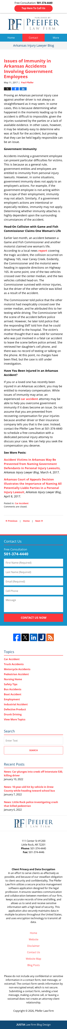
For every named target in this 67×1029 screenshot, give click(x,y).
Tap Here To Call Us (33, 8)
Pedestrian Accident (16, 674)
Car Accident (21, 503)
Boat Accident (12, 694)
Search (33, 750)
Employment (12, 699)
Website (33, 939)
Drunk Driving (13, 714)
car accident (29, 399)
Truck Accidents (14, 664)
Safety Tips (10, 684)
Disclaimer (33, 946)
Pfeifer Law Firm (44, 1011)
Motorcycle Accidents (17, 669)
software (13, 888)
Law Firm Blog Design (33, 1024)
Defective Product (15, 709)
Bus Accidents (12, 689)
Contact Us (33, 952)
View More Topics (14, 719)
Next (39, 520)
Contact (33, 37)
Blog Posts (33, 965)
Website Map (33, 958)
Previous (11, 520)
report (42, 250)
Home (11, 37)
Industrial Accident (16, 704)
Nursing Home (13, 679)
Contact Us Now (33, 617)
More (56, 37)
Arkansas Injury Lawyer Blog (33, 23)
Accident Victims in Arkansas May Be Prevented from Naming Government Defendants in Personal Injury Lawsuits (32, 464)
